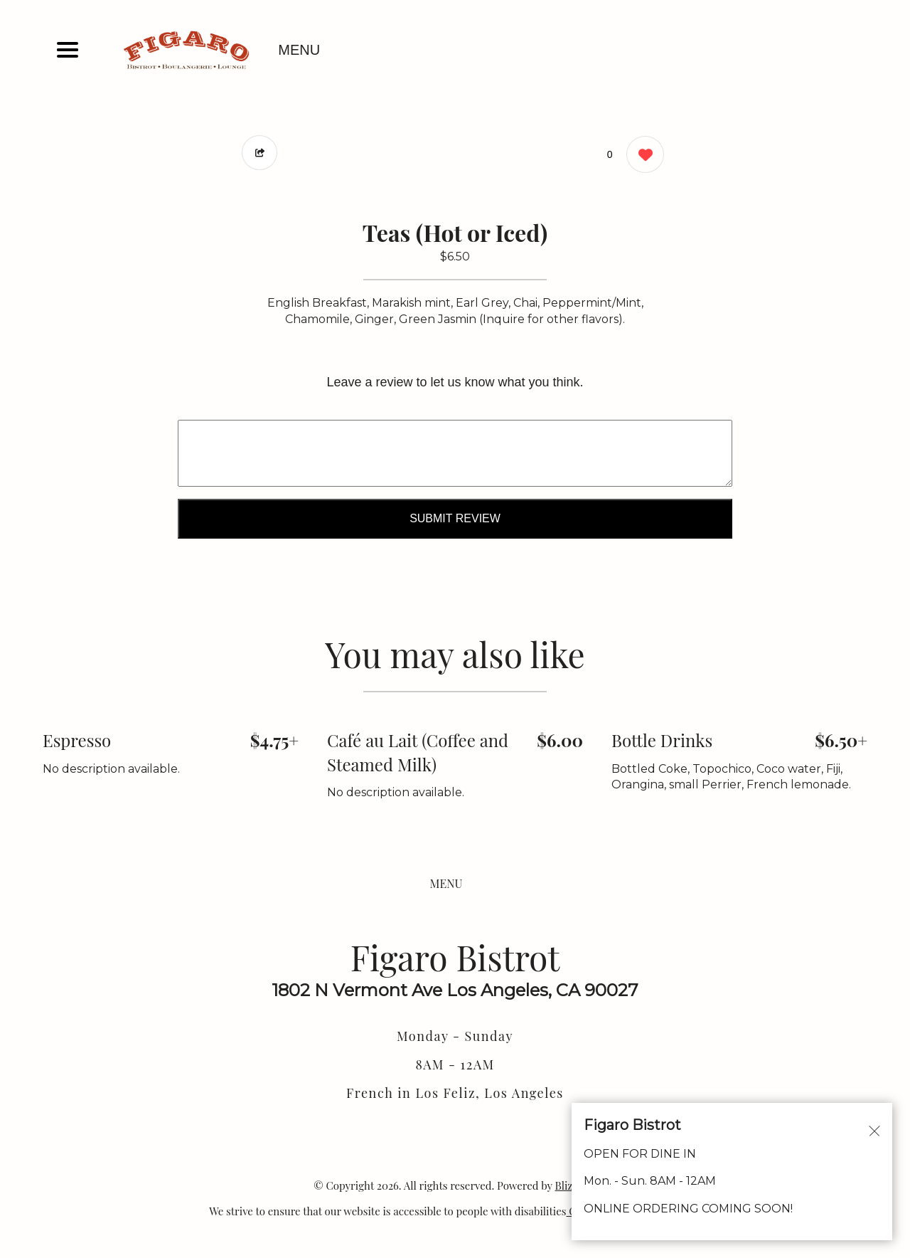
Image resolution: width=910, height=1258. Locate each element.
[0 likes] (642, 156)
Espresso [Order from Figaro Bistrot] (77, 740)
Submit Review (455, 518)
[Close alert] (874, 1130)
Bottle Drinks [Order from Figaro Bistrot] (661, 740)
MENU (299, 50)
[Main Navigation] (67, 50)
